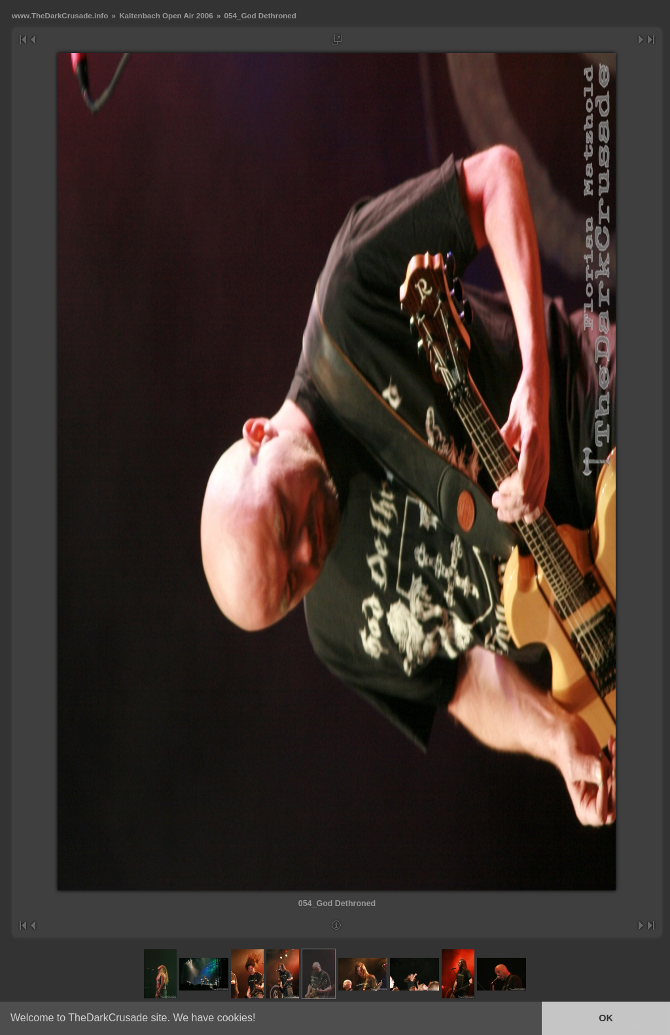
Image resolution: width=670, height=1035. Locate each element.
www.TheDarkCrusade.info (60, 15)
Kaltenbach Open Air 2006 (166, 15)
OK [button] (606, 1018)
